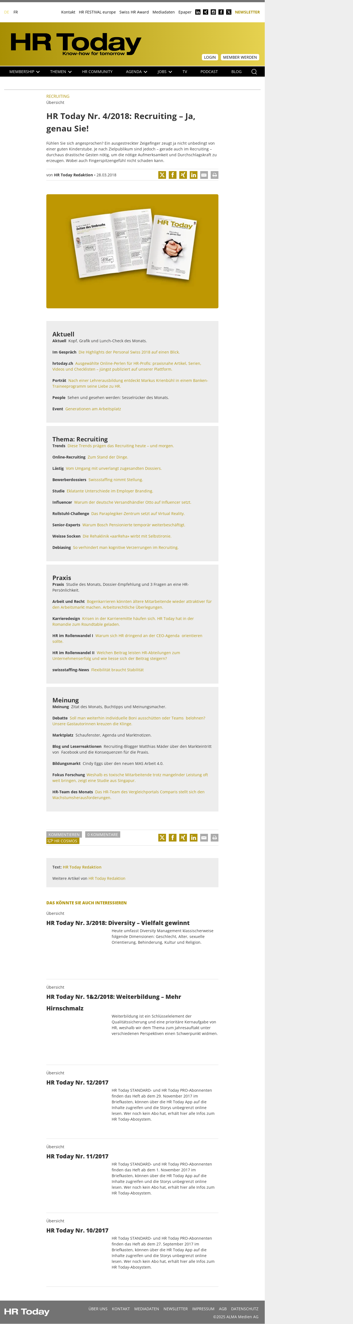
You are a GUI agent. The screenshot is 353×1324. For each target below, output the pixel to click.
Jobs (165, 71)
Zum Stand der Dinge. (108, 457)
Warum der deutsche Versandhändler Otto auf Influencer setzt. (132, 502)
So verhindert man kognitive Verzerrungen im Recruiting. (126, 547)
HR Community (97, 71)
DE (6, 12)
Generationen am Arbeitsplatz (93, 408)
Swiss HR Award (134, 12)
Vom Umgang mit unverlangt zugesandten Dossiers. (114, 468)
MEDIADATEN (146, 1308)
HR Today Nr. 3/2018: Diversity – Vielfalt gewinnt (118, 923)
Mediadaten (164, 12)
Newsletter (247, 11)
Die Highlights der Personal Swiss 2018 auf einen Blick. (129, 352)
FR (16, 12)
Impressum (203, 1308)
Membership (24, 71)
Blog (236, 71)
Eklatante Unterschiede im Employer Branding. (110, 491)
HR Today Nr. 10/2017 (77, 1230)
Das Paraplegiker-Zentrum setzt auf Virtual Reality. (138, 513)
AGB (223, 1308)
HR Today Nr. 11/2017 (77, 1156)
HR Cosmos (65, 840)
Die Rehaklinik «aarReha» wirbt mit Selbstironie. (127, 536)
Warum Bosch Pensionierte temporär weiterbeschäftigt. (133, 524)
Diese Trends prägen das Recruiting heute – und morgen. (121, 445)
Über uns (98, 1308)
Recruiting (57, 96)
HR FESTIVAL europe (97, 12)
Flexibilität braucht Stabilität (117, 669)
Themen (61, 71)
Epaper (185, 12)
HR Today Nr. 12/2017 (77, 1082)
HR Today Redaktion (73, 174)
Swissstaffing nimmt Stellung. (116, 479)
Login (210, 57)
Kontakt (68, 12)
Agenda (136, 71)
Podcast (209, 71)
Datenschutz (244, 1308)
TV (185, 71)
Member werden (240, 57)
